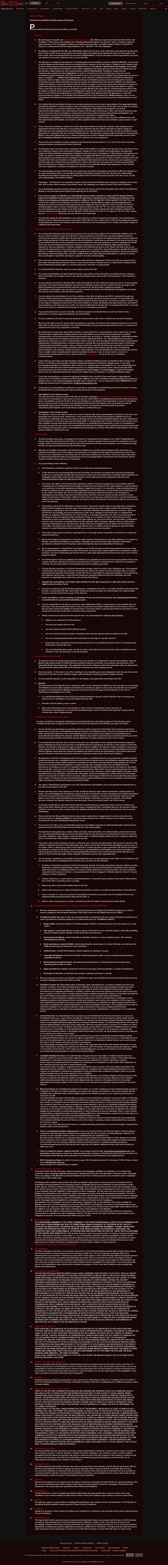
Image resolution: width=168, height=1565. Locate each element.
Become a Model (66, 1543)
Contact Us (66, 1547)
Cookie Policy (106, 1550)
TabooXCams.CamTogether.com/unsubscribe (117, 397)
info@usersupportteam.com (85, 383)
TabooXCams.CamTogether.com (77, 40)
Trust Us (76, 1547)
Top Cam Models (72, 9)
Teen (102, 9)
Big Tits (133, 9)
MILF (116, 9)
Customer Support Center (50, 1547)
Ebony (109, 9)
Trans (58, 3)
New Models (45, 9)
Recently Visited (130, 3)
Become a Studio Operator (84, 1543)
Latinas (124, 9)
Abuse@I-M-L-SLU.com (55, 1162)
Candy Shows (58, 9)
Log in (161, 3)
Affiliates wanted (102, 1543)
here (55, 78)
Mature (153, 9)
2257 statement (51, 213)
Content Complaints (119, 1550)
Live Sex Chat (115, 3)
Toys (95, 9)
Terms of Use (87, 1547)
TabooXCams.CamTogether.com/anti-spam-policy (55, 1244)
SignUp (145, 3)
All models (20, 9)
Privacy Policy (92, 354)
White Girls (143, 9)
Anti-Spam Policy (114, 1547)
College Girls (32, 9)
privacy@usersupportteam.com (117, 1151)
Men (46, 3)
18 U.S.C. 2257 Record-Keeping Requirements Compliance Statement (73, 1550)
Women (35, 3)
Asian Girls (85, 9)
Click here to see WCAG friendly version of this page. (52, 20)
